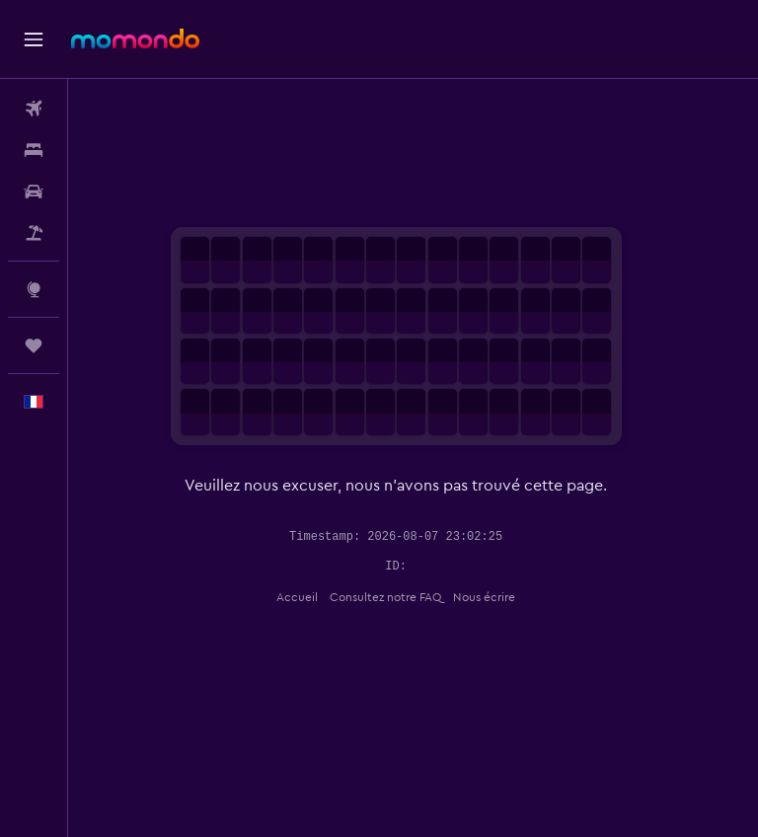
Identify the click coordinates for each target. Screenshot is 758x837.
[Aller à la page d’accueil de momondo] (135, 38)
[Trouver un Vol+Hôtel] (33, 233)
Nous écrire (502, 597)
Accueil (315, 597)
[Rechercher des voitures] (33, 191)
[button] (33, 39)
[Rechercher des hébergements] (33, 150)
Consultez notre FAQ (403, 597)
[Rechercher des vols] (33, 108)
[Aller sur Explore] (33, 289)
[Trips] (33, 345)
